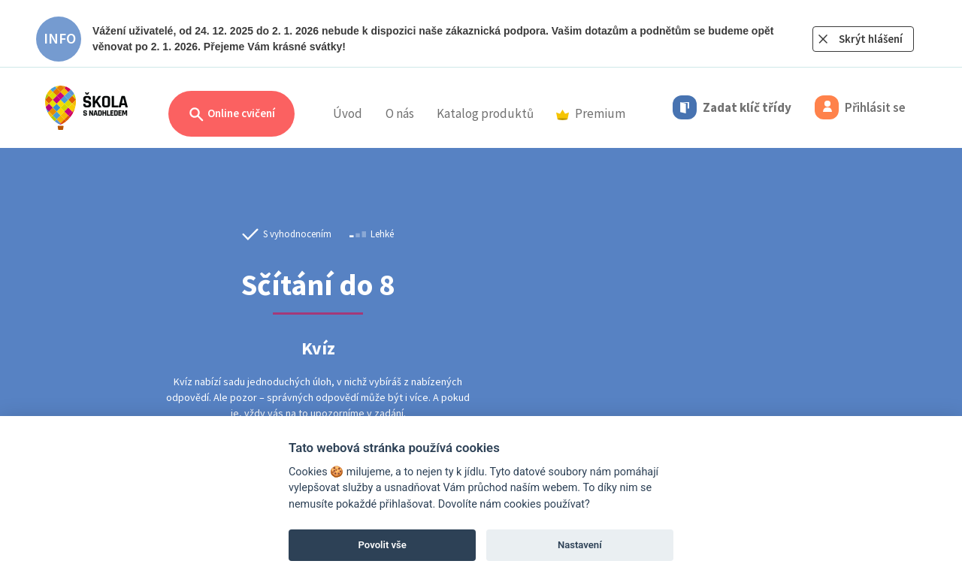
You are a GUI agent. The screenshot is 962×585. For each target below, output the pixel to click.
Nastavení (580, 544)
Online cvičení (231, 114)
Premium (590, 113)
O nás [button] (400, 113)
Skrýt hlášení (871, 39)
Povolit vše (382, 544)
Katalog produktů (485, 113)
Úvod (347, 113)
